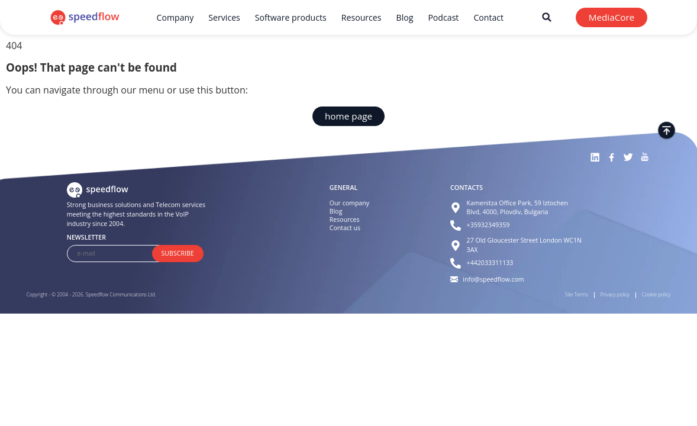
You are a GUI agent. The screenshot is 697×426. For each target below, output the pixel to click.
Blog (405, 17)
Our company (349, 203)
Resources (361, 17)
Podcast (443, 17)
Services (224, 17)
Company (175, 17)
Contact (488, 17)
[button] (546, 17)
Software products (291, 17)
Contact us (345, 228)
